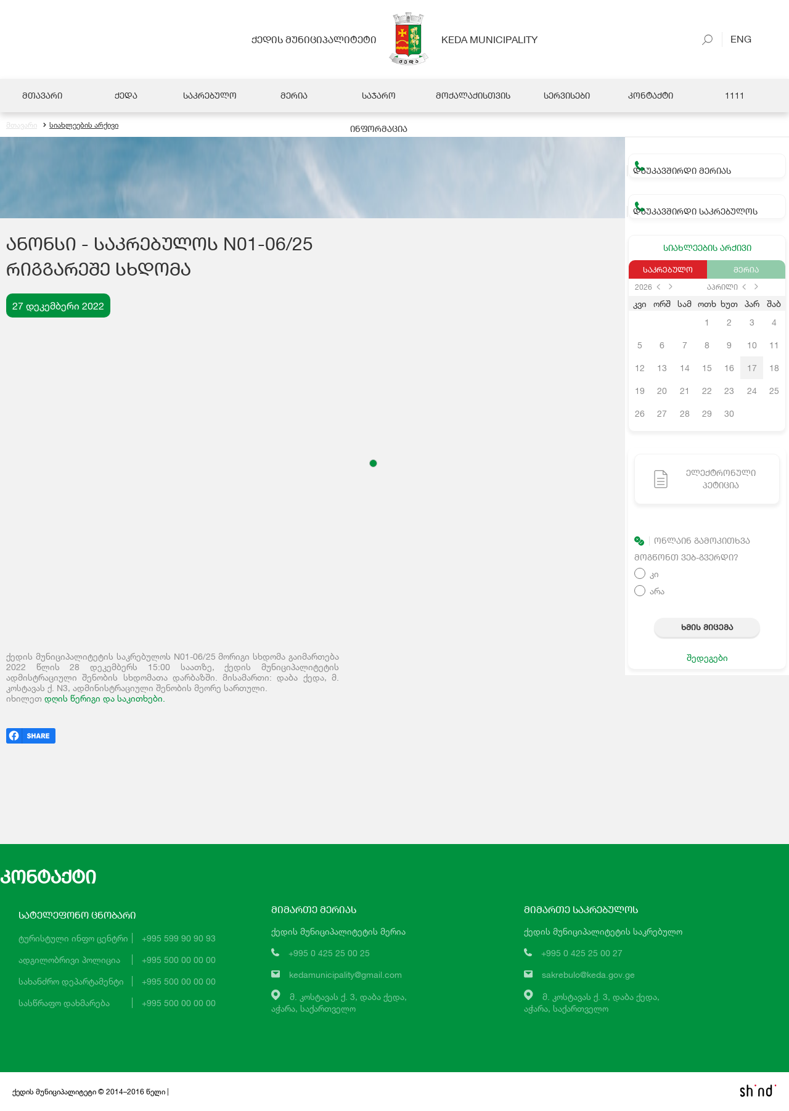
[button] (373, 463)
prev (658, 287)
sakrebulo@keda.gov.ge (588, 974)
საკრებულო (668, 269)
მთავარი (21, 124)
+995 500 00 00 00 (179, 959)
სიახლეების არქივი (80, 124)
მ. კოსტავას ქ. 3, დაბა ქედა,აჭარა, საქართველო (339, 1002)
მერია (746, 269)
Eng (736, 38)
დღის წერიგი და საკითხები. (104, 698)
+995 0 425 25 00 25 (329, 953)
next (671, 287)
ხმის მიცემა (707, 627)
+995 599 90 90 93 (179, 938)
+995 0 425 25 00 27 (582, 953)
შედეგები (707, 657)
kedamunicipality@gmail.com (345, 974)
